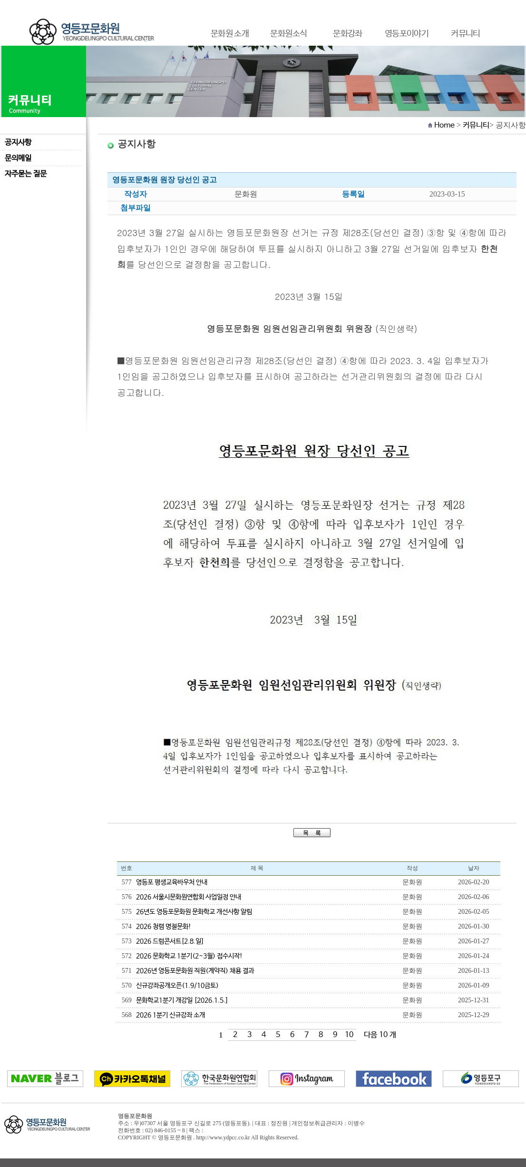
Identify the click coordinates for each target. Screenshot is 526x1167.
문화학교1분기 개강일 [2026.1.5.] (182, 1000)
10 (349, 1034)
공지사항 (18, 142)
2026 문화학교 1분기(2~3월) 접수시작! (189, 956)
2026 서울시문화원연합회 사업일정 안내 (188, 897)
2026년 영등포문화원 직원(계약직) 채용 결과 (195, 971)
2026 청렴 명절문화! (163, 926)
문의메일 (18, 158)
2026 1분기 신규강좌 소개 (170, 1015)
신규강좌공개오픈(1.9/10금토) (177, 985)
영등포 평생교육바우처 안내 (171, 882)
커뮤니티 (476, 125)
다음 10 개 (380, 1034)
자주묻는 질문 (26, 173)
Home (444, 125)
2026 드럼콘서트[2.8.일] (170, 941)
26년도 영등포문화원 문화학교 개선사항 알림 (194, 912)
